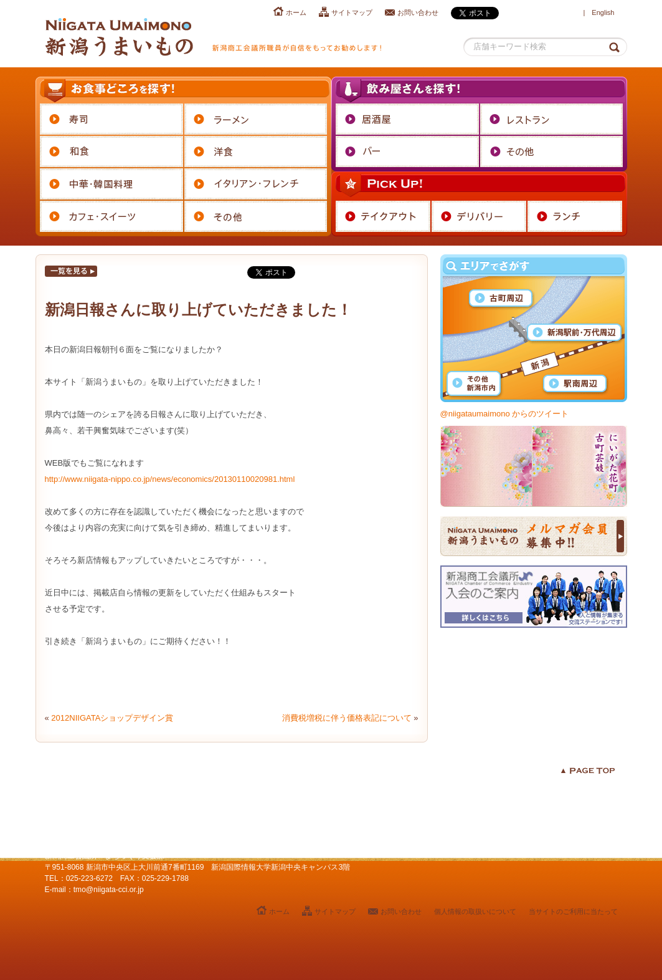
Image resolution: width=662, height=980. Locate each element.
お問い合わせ (417, 12)
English (603, 12)
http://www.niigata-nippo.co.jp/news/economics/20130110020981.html (170, 479)
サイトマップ (351, 12)
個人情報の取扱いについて (475, 911)
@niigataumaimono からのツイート (504, 413)
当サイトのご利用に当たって (573, 911)
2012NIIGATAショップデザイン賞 (112, 718)
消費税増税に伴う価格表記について (347, 718)
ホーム (296, 12)
